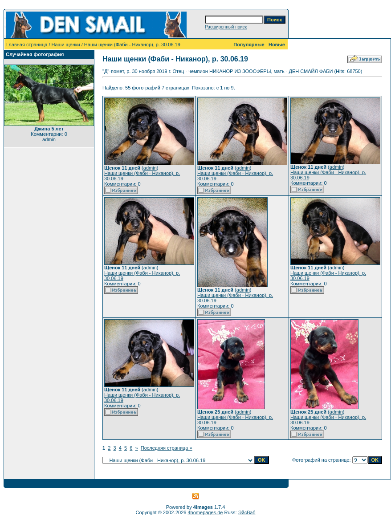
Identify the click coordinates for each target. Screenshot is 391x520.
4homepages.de (205, 512)
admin (150, 168)
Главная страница (26, 44)
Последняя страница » (166, 448)
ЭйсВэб (247, 512)
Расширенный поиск (226, 26)
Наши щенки (66, 44)
